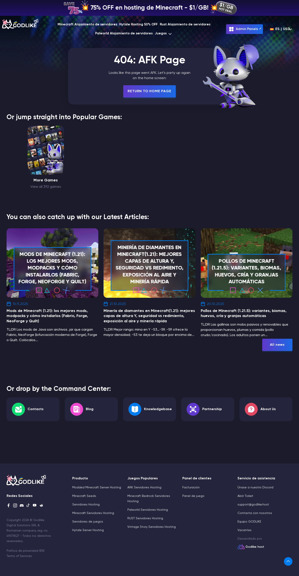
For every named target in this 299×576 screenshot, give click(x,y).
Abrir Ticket (245, 496)
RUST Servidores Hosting (145, 518)
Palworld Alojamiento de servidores (124, 33)
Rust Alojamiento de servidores (185, 24)
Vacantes (244, 530)
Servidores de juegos (87, 521)
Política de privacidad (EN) (25, 550)
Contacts (36, 409)
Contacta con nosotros (254, 513)
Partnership (212, 409)
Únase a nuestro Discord (255, 487)
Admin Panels (243, 29)
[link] (288, 561)
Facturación (191, 487)
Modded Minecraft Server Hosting (96, 487)
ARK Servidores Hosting (144, 487)
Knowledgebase (158, 409)
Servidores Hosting (86, 504)
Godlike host (254, 546)
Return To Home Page (149, 91)
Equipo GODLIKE (249, 521)
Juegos (164, 33)
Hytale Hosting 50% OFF (138, 24)
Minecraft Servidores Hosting (93, 513)
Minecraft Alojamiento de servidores (87, 24)
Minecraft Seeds (84, 496)
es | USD (280, 29)
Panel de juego (193, 496)
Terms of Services (19, 556)
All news (277, 345)
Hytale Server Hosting (88, 530)
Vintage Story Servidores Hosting (151, 526)
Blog (89, 409)
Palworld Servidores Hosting (147, 509)
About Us (268, 409)
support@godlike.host (253, 504)
